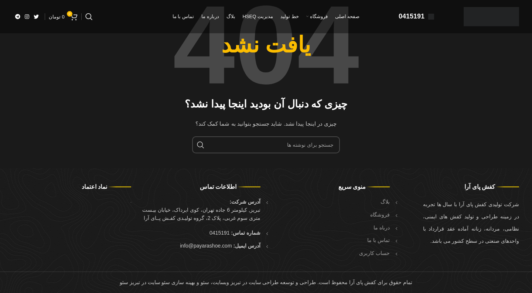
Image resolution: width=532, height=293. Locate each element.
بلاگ (385, 202)
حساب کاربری (374, 253)
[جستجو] (89, 16)
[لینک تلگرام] (18, 16)
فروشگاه (380, 215)
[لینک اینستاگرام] (27, 16)
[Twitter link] (36, 16)
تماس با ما (378, 240)
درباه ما (382, 228)
